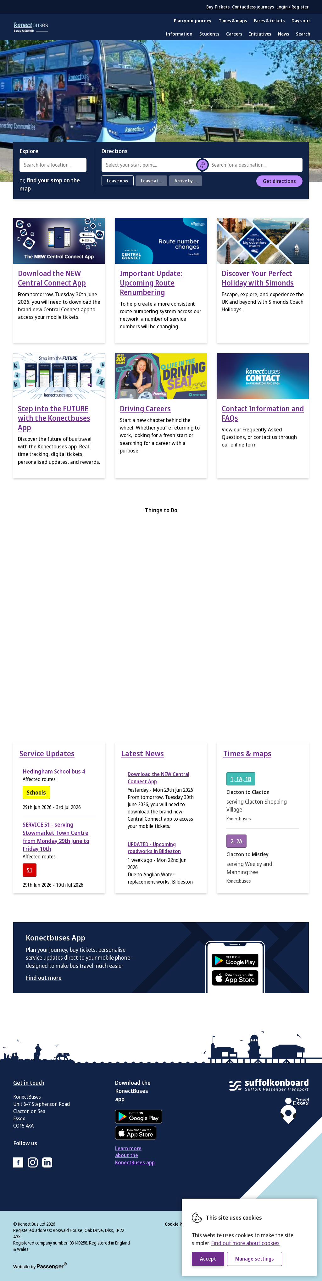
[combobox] (52, 165)
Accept (208, 1258)
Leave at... (151, 181)
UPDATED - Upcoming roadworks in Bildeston (154, 848)
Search (303, 33)
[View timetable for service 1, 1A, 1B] (240, 778)
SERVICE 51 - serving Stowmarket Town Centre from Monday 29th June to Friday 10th (56, 836)
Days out (300, 20)
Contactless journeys (253, 7)
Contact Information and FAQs (263, 413)
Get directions (279, 181)
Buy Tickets (218, 7)
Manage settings (254, 1258)
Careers (234, 33)
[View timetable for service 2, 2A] (236, 841)
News (283, 33)
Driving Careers (145, 408)
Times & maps (233, 20)
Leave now (117, 181)
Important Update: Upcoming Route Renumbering (151, 283)
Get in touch (28, 1082)
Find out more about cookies (245, 1243)
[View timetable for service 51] (29, 870)
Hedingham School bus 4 (54, 771)
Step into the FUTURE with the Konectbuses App (54, 418)
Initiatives (260, 33)
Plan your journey (193, 20)
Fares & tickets (269, 20)
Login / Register (292, 7)
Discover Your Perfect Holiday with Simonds (258, 278)
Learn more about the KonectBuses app (135, 1155)
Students (209, 33)
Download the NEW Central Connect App (52, 278)
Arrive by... (186, 181)
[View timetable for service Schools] (36, 792)
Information (178, 33)
